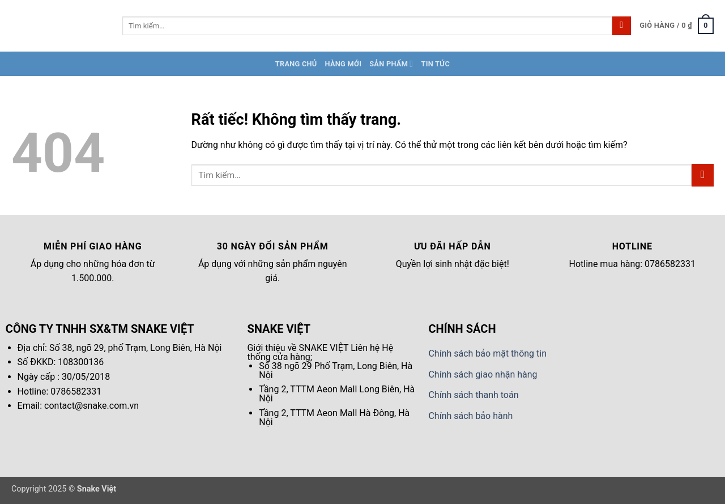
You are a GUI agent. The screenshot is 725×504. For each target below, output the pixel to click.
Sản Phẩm (391, 63)
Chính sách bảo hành (470, 415)
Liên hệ (365, 347)
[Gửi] (621, 26)
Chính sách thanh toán (473, 394)
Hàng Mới (343, 64)
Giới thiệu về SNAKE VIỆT (297, 347)
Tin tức (435, 64)
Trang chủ (296, 64)
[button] (676, 26)
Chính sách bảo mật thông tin (487, 353)
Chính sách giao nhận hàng (482, 374)
